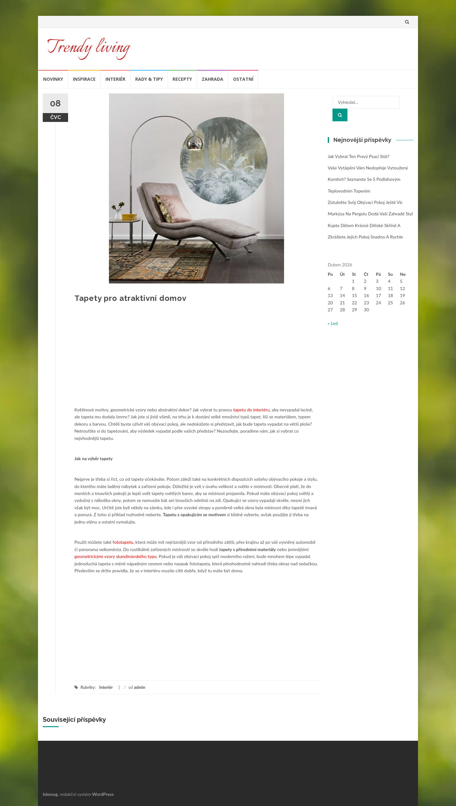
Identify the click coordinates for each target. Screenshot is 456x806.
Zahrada (212, 79)
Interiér (115, 79)
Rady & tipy (149, 79)
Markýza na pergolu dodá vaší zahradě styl (370, 213)
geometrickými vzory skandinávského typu (115, 556)
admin (139, 687)
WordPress (103, 794)
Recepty (182, 79)
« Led (333, 323)
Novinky (53, 79)
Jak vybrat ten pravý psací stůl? (359, 156)
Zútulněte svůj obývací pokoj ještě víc (365, 202)
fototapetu (123, 542)
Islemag (50, 794)
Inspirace (84, 79)
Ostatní (243, 79)
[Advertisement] (196, 358)
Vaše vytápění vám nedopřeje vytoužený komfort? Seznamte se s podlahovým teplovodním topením (368, 179)
